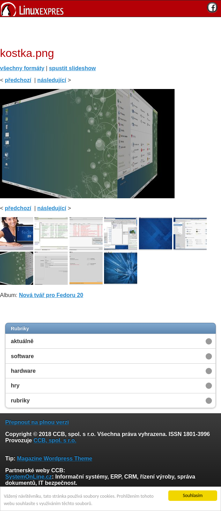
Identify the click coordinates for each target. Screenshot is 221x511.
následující (51, 80)
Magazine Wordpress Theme (54, 458)
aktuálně (22, 341)
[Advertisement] (108, 31)
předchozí (18, 80)
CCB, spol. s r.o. (55, 440)
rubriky (20, 400)
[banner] (110, 8)
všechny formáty (22, 68)
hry (15, 385)
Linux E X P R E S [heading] (110, 8)
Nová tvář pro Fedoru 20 (51, 295)
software (22, 356)
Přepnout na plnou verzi (37, 422)
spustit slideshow (72, 68)
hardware (23, 371)
